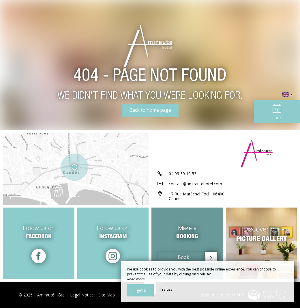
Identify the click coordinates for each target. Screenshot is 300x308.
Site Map (106, 295)
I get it (140, 290)
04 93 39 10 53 (182, 173)
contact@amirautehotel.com (195, 183)
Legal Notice (82, 295)
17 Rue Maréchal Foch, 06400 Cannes (196, 196)
